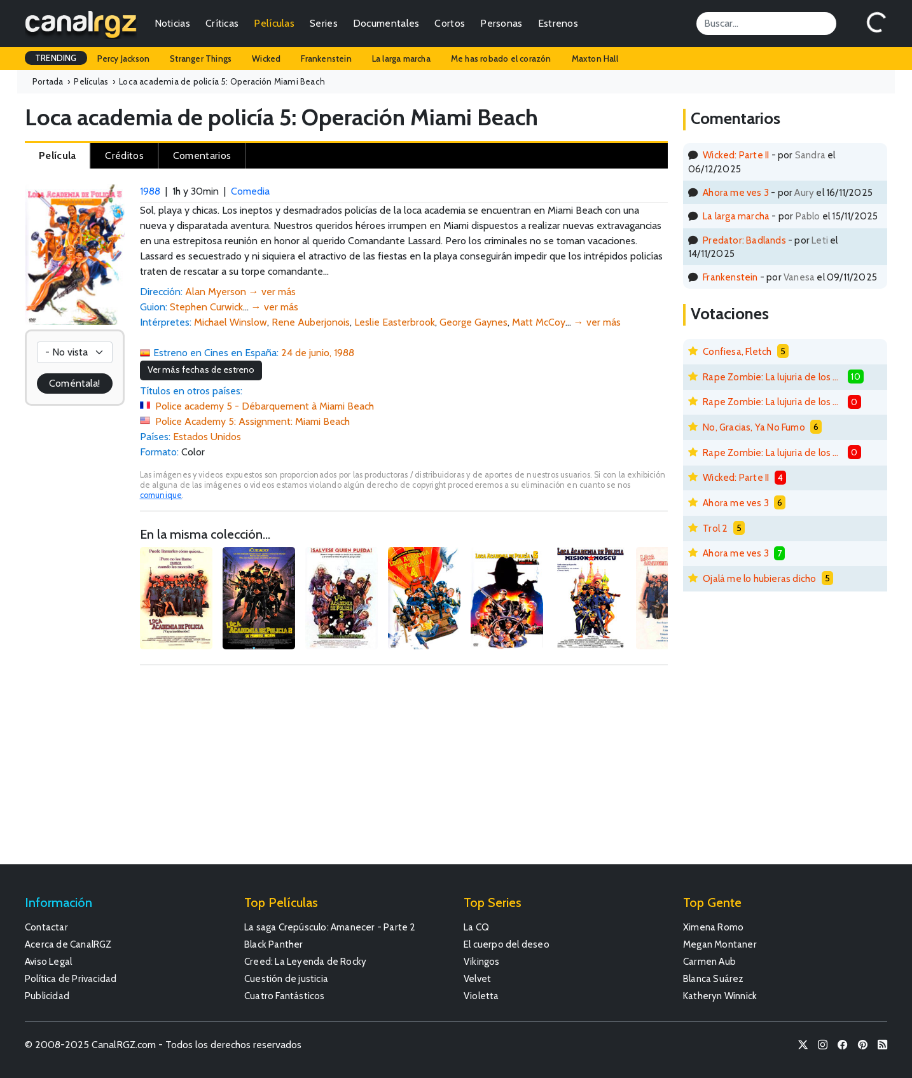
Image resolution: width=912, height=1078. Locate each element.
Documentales (386, 23)
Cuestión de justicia (286, 978)
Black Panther (273, 944)
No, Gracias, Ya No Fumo (754, 427)
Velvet (477, 978)
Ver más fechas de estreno (201, 369)
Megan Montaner (720, 944)
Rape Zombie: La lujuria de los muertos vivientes (773, 377)
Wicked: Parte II (736, 155)
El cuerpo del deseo (506, 944)
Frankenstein (326, 58)
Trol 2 (715, 528)
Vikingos (482, 961)
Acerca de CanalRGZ (68, 944)
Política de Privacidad (70, 978)
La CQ (476, 927)
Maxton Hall (595, 58)
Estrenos (558, 23)
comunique (161, 495)
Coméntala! (74, 383)
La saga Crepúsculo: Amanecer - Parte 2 (330, 927)
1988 (150, 191)
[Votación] (75, 352)
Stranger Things (200, 58)
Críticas (221, 23)
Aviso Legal (48, 961)
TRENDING (56, 58)
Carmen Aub (709, 961)
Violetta (481, 996)
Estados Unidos (207, 437)
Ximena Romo (713, 927)
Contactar (46, 927)
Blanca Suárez (713, 978)
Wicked (266, 58)
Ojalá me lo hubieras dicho (759, 578)
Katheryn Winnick (720, 996)
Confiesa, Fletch (737, 351)
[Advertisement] (404, 771)
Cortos (449, 23)
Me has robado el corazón (501, 58)
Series (324, 23)
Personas (501, 23)
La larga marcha (401, 58)
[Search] (766, 23)
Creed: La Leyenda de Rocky (305, 961)
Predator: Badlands (744, 240)
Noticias (172, 23)
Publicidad (47, 996)
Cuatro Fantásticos (284, 996)
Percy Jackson (123, 58)
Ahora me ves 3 (736, 192)
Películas (274, 23)
